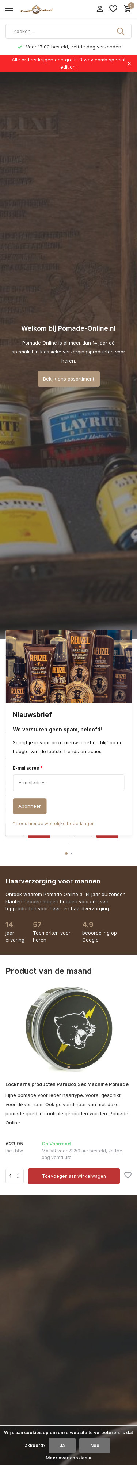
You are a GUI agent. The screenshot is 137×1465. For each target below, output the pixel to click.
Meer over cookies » (68, 1458)
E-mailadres (28, 768)
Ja (62, 1445)
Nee (94, 1445)
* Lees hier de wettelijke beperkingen (54, 823)
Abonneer (29, 806)
